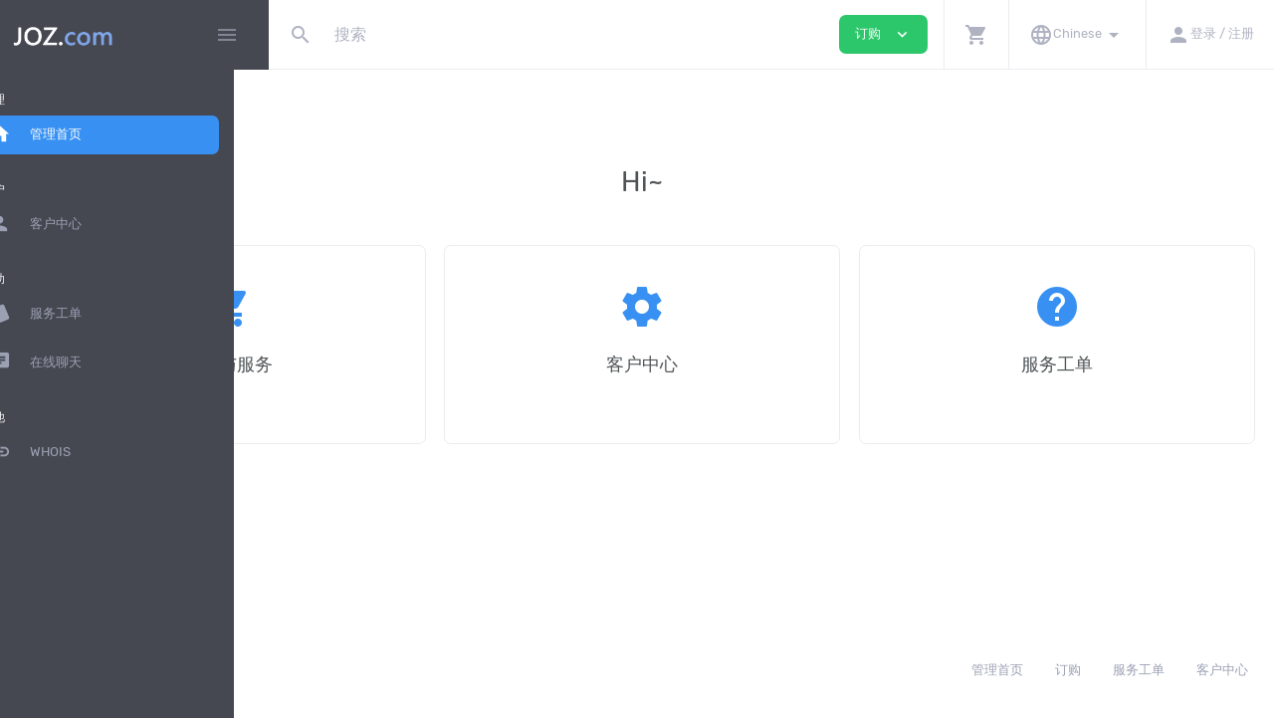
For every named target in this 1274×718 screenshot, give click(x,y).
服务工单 (69, 314)
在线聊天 (69, 362)
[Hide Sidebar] (227, 35)
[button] (976, 34)
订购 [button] (883, 34)
